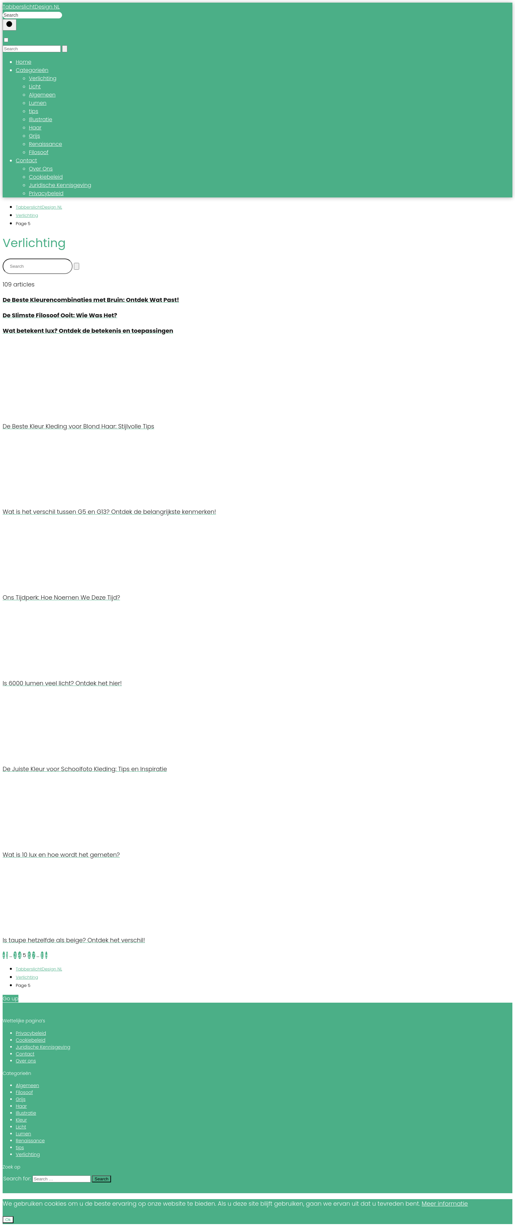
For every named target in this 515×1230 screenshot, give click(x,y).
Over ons (26, 1061)
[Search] (64, 48)
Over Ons (41, 168)
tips (33, 111)
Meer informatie (445, 1203)
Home (23, 62)
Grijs (34, 136)
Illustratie (40, 119)
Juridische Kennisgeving (60, 185)
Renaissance (45, 144)
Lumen (37, 103)
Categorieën (32, 70)
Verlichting (42, 78)
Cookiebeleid (46, 177)
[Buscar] (9, 25)
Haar (35, 127)
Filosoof (38, 152)
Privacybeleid (46, 193)
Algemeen (42, 95)
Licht (35, 86)
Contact (26, 160)
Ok (8, 1219)
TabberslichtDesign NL (31, 7)
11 (42, 955)
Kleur (21, 1120)
